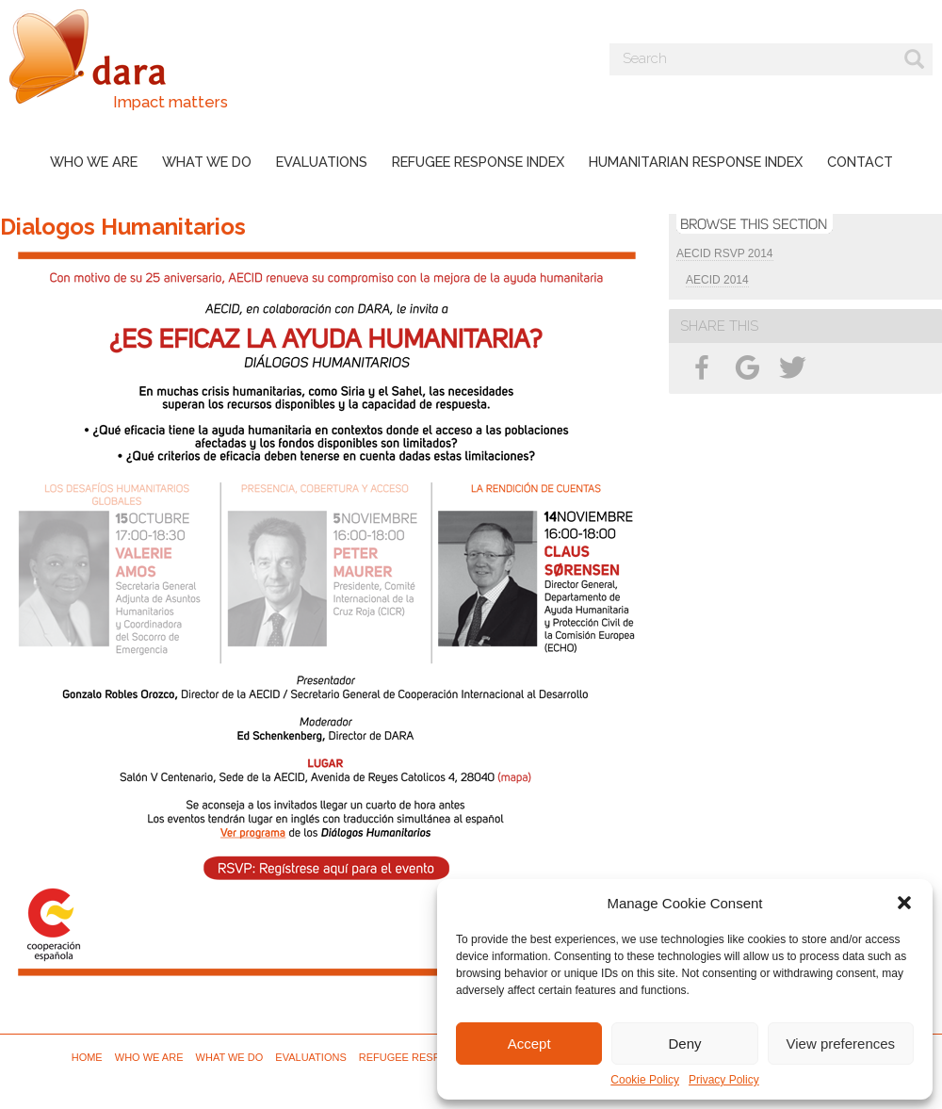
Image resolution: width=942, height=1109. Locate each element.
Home (87, 1057)
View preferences (841, 1044)
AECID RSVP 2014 (724, 253)
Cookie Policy (644, 1079)
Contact (860, 162)
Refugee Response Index (478, 162)
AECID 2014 (717, 279)
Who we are (94, 162)
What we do (207, 162)
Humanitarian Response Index (696, 162)
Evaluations (321, 162)
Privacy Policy (724, 1079)
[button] (904, 902)
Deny (684, 1044)
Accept (529, 1044)
